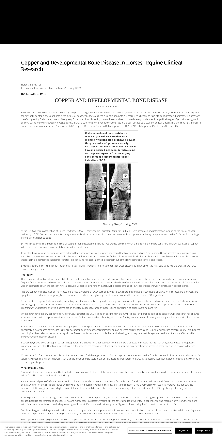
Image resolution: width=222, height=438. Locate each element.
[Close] (217, 430)
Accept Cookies (204, 430)
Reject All (183, 430)
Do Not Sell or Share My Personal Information (150, 430)
